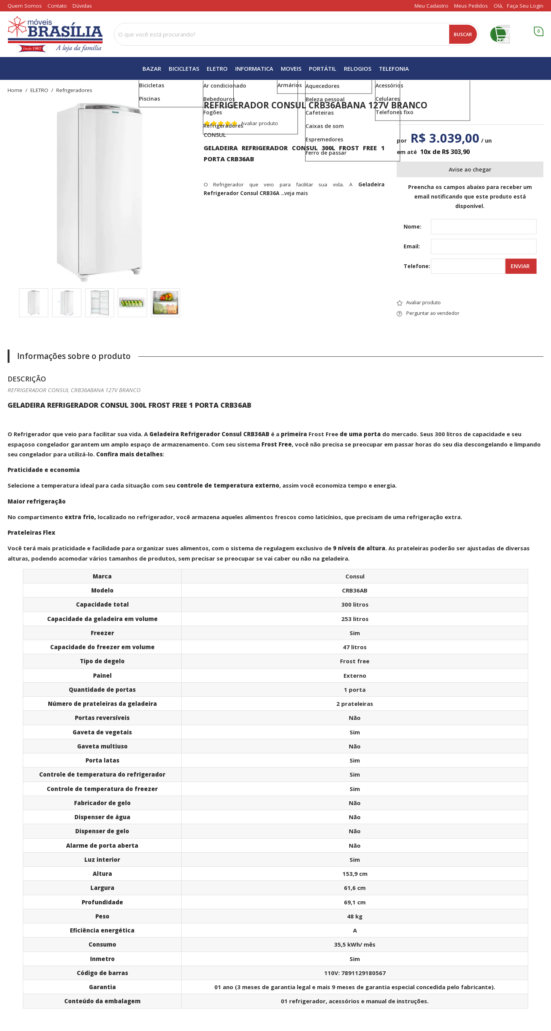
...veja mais (294, 193)
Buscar (463, 34)
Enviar (520, 266)
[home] (55, 34)
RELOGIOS (357, 68)
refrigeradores (74, 90)
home (15, 90)
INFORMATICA (254, 68)
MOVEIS (291, 68)
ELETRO (217, 68)
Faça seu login (525, 5)
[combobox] (296, 34)
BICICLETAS (184, 68)
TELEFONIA (394, 68)
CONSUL (215, 134)
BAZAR (151, 68)
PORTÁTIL (322, 68)
